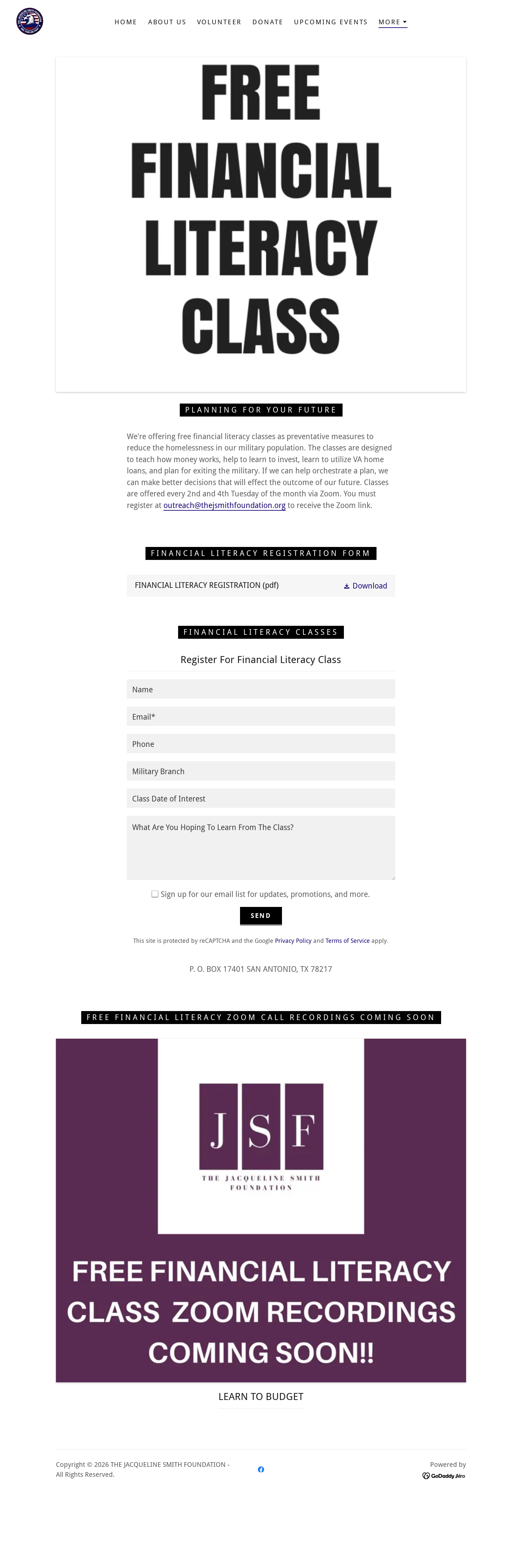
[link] (30, 21)
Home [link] (126, 22)
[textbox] (261, 689)
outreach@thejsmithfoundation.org (224, 505)
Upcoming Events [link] (331, 22)
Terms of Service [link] (348, 940)
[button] (393, 23)
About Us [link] (167, 22)
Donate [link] (267, 22)
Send (261, 916)
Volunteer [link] (219, 22)
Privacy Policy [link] (293, 940)
